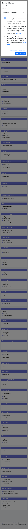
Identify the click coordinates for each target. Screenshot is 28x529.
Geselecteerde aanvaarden (17, 50)
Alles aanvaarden (20, 53)
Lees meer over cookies (10, 12)
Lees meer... (19, 33)
